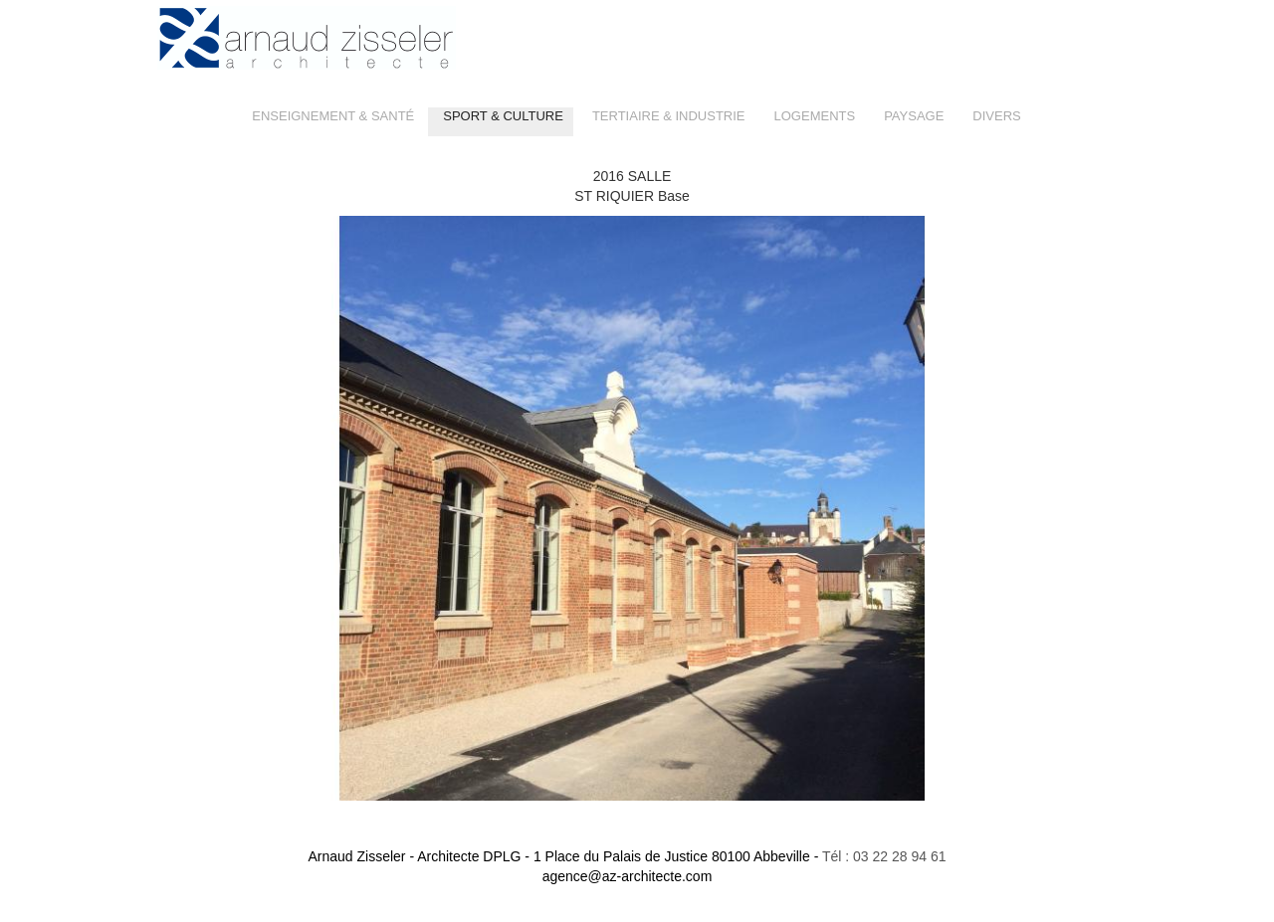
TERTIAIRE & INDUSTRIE (668, 115)
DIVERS (996, 115)
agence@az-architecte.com (627, 876)
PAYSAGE (914, 115)
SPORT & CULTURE (503, 115)
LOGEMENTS (815, 115)
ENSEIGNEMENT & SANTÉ (333, 115)
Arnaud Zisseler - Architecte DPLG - (563, 856)
